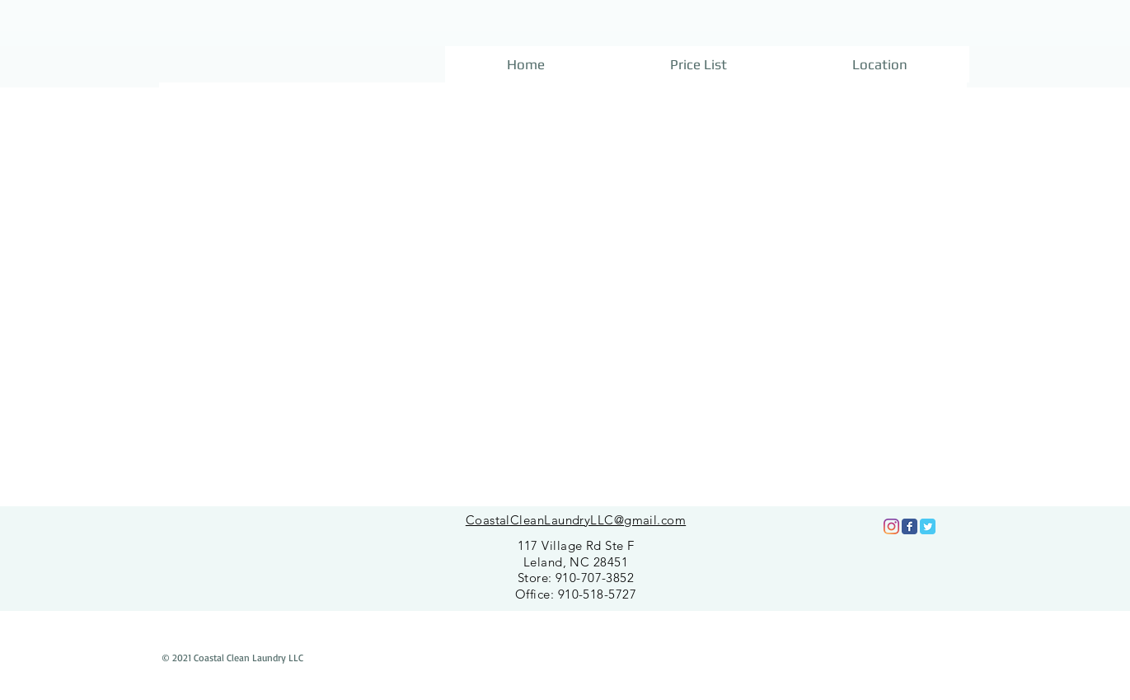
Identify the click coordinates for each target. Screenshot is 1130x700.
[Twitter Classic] (927, 526)
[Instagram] (891, 526)
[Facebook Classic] (909, 526)
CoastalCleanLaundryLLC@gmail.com (576, 520)
